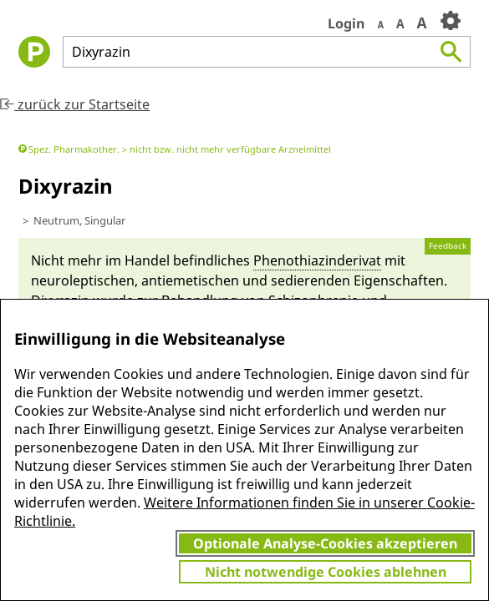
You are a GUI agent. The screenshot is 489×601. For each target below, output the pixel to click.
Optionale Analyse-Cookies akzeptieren (325, 543)
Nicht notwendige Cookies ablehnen (325, 572)
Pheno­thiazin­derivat (317, 260)
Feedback (447, 245)
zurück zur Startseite (75, 104)
